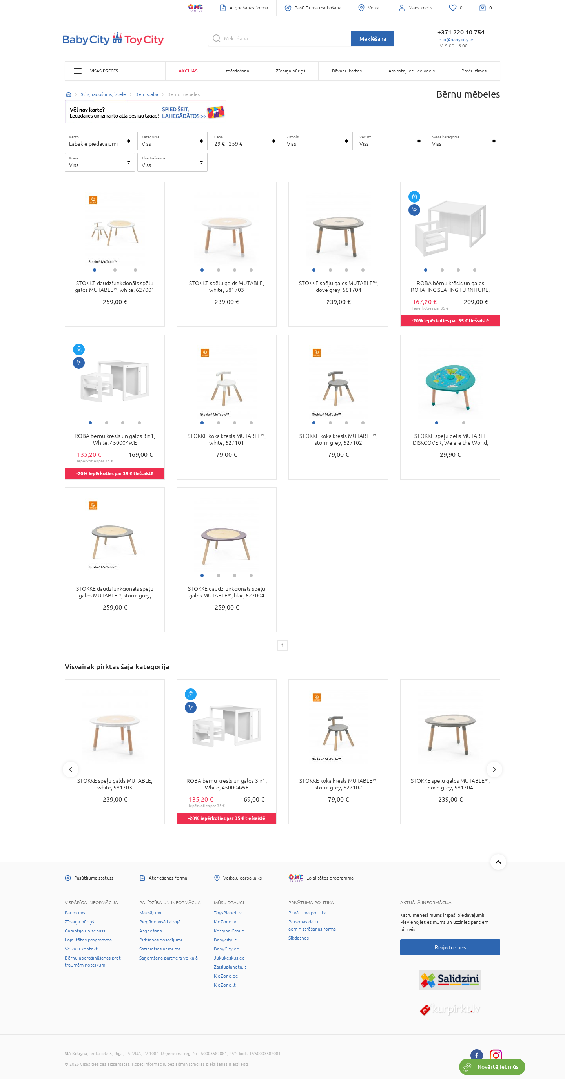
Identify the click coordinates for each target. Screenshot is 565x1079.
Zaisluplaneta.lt (230, 967)
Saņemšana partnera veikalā (168, 958)
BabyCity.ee (226, 949)
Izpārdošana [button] (236, 71)
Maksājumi (150, 913)
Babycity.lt (225, 940)
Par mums (75, 913)
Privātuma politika (307, 913)
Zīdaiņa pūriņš (79, 922)
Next (494, 769)
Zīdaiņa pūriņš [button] (290, 71)
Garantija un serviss (85, 931)
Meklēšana (372, 38)
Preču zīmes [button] (474, 71)
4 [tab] (251, 270)
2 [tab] (115, 270)
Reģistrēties (450, 947)
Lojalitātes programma (88, 940)
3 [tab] (135, 270)
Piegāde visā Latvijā (159, 922)
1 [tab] (94, 270)
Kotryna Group (229, 931)
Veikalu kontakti (82, 949)
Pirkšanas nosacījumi (160, 940)
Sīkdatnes (298, 938)
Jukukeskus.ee (229, 958)
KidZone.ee (226, 976)
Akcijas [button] (188, 71)
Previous (70, 769)
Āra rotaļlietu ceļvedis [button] (411, 71)
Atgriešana (150, 931)
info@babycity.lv (455, 39)
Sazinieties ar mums (159, 949)
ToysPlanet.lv (228, 913)
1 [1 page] (282, 645)
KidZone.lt (225, 985)
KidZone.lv (225, 922)
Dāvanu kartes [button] (347, 71)
